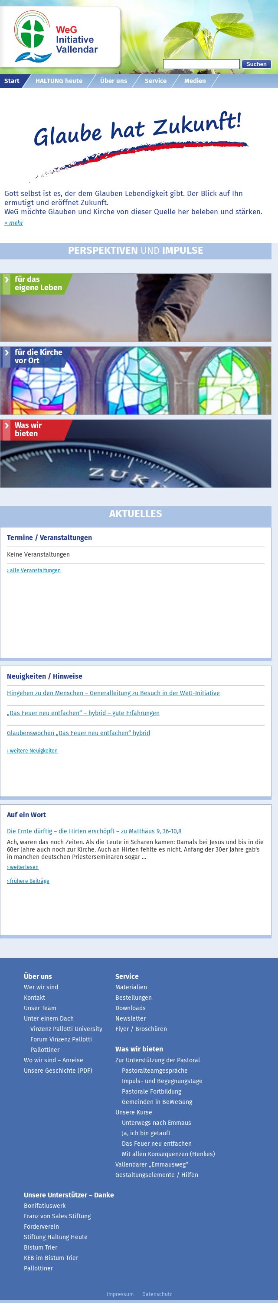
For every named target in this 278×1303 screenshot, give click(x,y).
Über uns (113, 81)
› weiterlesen (23, 867)
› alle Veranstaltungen (34, 571)
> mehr (13, 223)
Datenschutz (157, 1294)
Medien (195, 81)
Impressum (120, 1294)
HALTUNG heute (59, 81)
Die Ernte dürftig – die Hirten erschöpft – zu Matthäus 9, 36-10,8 (94, 832)
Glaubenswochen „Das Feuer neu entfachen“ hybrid (78, 733)
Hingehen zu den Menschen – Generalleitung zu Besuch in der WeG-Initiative (113, 693)
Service (156, 81)
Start (12, 81)
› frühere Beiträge (28, 881)
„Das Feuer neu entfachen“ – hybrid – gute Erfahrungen (83, 713)
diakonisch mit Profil (33, 94)
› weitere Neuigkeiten (32, 751)
